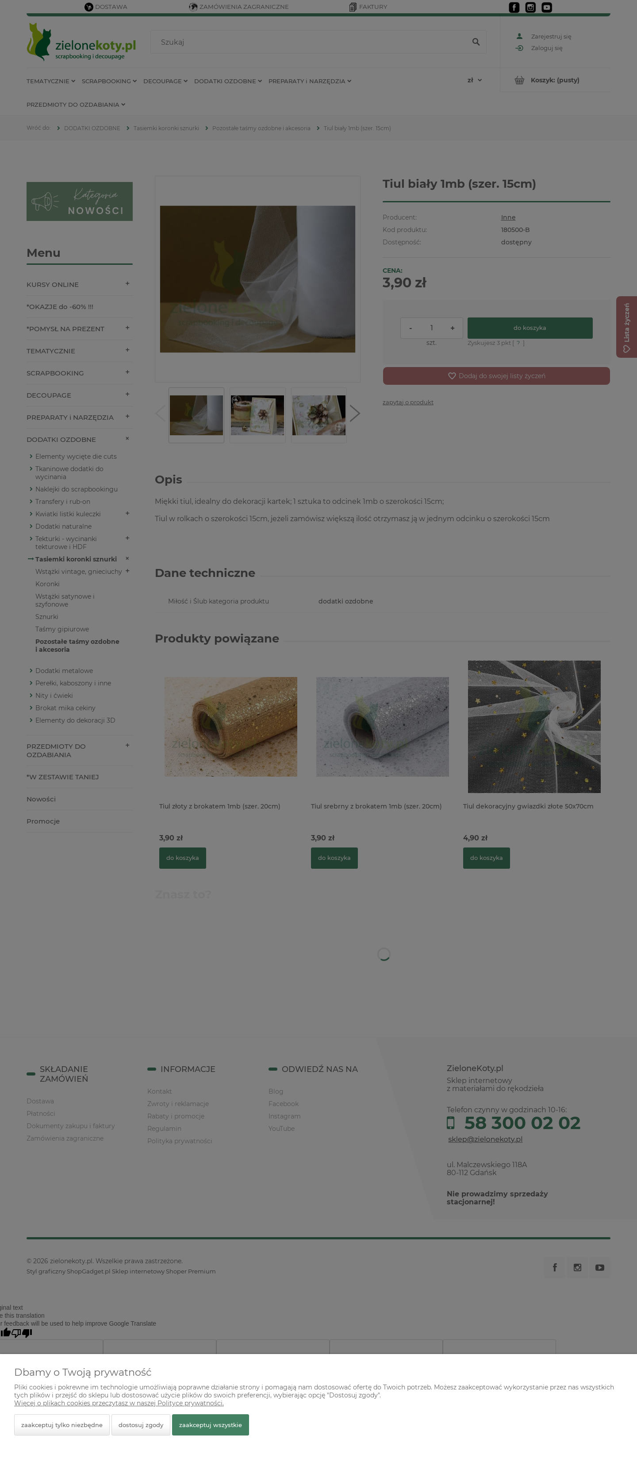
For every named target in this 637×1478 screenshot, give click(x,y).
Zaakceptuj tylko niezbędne (62, 1424)
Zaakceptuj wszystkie (210, 1424)
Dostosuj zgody (141, 1424)
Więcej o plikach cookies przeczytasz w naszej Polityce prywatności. (119, 1403)
